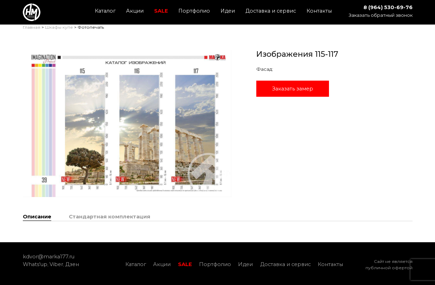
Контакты (319, 11)
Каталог (105, 11)
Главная (31, 27)
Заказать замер (292, 89)
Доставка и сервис (270, 11)
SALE (161, 11)
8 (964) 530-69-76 (388, 7)
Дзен (72, 264)
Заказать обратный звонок (381, 15)
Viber (56, 264)
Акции (135, 11)
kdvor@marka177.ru (48, 256)
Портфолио (194, 11)
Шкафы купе (59, 27)
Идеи (227, 11)
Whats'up (35, 264)
